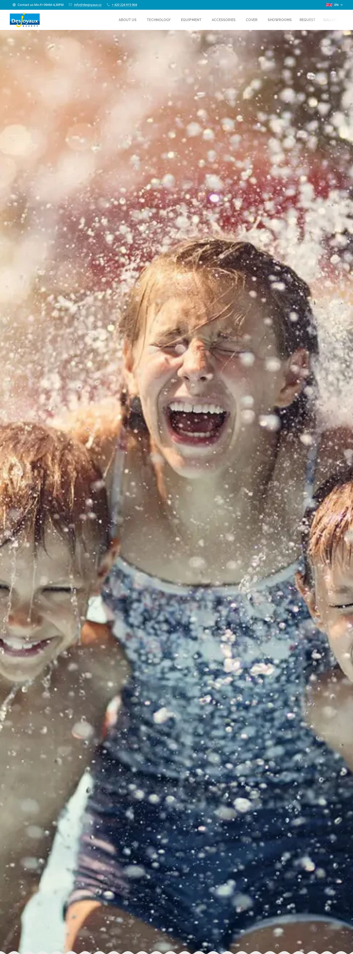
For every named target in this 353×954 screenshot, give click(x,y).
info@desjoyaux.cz (87, 4)
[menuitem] (120, 20)
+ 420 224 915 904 (124, 4)
